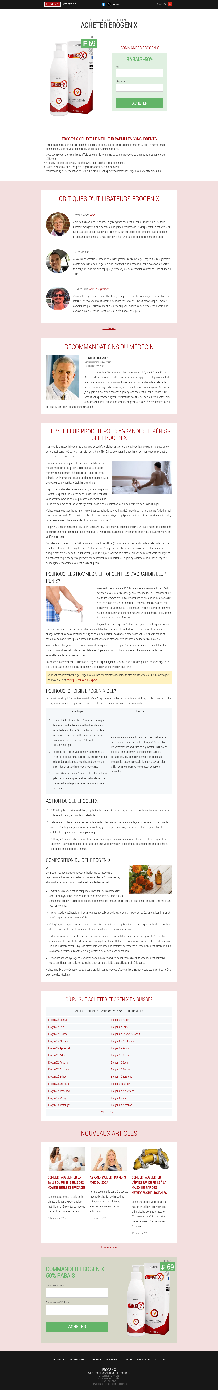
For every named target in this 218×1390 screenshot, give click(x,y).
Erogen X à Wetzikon (121, 1105)
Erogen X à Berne (120, 1027)
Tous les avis (109, 328)
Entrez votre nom (55, 1285)
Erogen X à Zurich (120, 1019)
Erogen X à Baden (120, 1062)
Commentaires (76, 1359)
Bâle (92, 215)
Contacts (160, 1359)
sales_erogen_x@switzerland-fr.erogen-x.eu (109, 1373)
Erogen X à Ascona (58, 1062)
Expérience (95, 1359)
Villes (129, 1359)
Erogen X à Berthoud (121, 1076)
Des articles (143, 1359)
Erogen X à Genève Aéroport (125, 1034)
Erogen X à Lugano (58, 1034)
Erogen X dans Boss (58, 1083)
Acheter (139, 103)
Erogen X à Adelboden (122, 1041)
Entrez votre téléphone (57, 1302)
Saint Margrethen (99, 289)
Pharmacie (58, 1359)
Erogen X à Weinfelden (122, 1091)
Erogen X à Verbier (120, 1098)
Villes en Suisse (109, 1112)
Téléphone (120, 81)
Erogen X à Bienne (120, 1069)
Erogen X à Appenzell (59, 1048)
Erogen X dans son (120, 1083)
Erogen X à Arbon (57, 1055)
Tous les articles (109, 1247)
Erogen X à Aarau (120, 1048)
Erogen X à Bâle (56, 1027)
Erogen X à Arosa (120, 1055)
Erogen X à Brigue (57, 1076)
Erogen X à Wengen (58, 1098)
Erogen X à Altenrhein (59, 1041)
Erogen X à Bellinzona (59, 1069)
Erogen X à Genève (57, 1019)
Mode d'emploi (113, 1359)
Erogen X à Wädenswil (59, 1091)
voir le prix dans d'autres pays (82, 680)
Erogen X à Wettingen (59, 1105)
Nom (118, 66)
